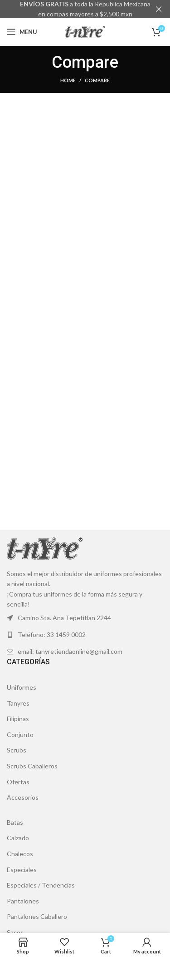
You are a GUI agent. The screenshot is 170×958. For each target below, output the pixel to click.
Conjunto (20, 734)
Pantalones (23, 901)
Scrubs (16, 750)
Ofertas (18, 781)
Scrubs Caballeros (32, 766)
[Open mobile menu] (22, 32)
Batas (15, 822)
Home (68, 80)
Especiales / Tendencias (41, 885)
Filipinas (18, 718)
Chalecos (20, 854)
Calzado (18, 838)
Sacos (15, 932)
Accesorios (23, 797)
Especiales (22, 869)
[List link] (85, 635)
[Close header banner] (158, 9)
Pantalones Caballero (37, 916)
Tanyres (18, 703)
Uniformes (21, 687)
